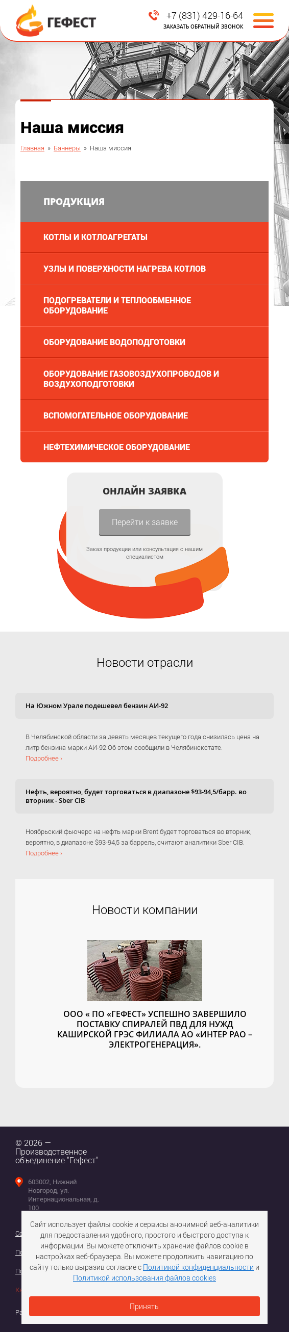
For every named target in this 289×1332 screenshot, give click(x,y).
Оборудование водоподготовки (114, 341)
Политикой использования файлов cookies (144, 1278)
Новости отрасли (145, 662)
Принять (144, 1306)
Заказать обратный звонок (203, 26)
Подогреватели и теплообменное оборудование (117, 305)
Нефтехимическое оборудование (116, 446)
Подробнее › (44, 758)
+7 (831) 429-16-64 (204, 15)
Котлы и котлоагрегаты (95, 236)
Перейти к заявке (145, 521)
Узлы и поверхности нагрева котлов (124, 268)
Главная (32, 147)
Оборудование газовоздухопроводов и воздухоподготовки (131, 378)
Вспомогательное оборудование (115, 415)
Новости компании (145, 909)
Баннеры (67, 147)
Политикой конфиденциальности (198, 1267)
